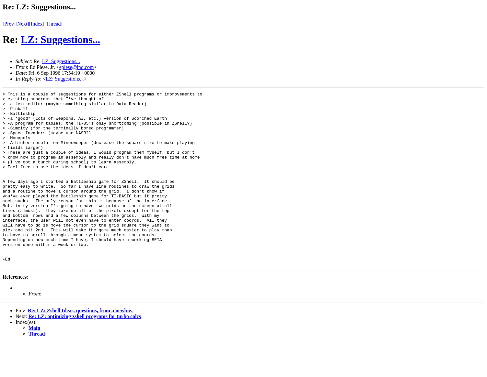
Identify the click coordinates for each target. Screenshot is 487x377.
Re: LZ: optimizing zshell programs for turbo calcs (85, 351)
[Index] (36, 24)
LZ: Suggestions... (60, 39)
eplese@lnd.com (76, 67)
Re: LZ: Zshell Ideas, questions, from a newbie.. (80, 345)
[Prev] (9, 24)
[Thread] (53, 24)
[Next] (22, 24)
